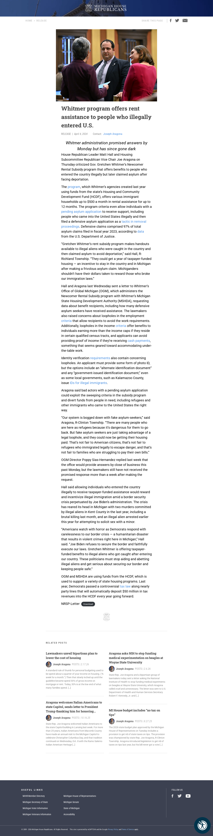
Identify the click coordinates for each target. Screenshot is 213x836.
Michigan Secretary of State (35, 802)
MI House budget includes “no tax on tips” (134, 712)
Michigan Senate (71, 802)
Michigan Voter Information (35, 808)
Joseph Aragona (112, 134)
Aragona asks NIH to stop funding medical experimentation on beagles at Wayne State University (136, 657)
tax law (125, 586)
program (74, 187)
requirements (100, 358)
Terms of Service (128, 829)
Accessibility (69, 814)
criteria (66, 321)
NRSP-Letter (70, 604)
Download (88, 604)
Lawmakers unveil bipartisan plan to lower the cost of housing (71, 655)
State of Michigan (72, 808)
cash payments (139, 341)
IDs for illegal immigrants (88, 383)
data (140, 231)
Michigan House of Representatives (80, 796)
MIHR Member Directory (34, 796)
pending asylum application (81, 212)
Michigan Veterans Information (37, 814)
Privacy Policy (113, 829)
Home (28, 20)
